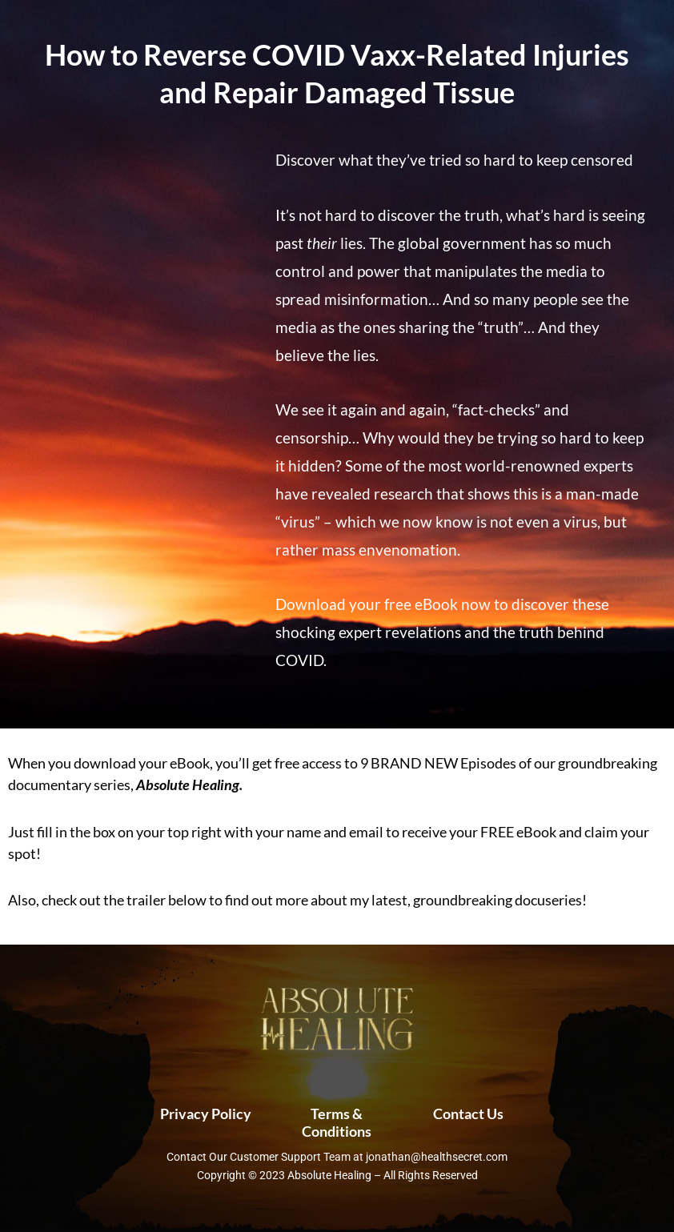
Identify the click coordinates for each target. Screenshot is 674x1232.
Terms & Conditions (336, 1122)
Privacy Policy (205, 1113)
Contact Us (468, 1113)
